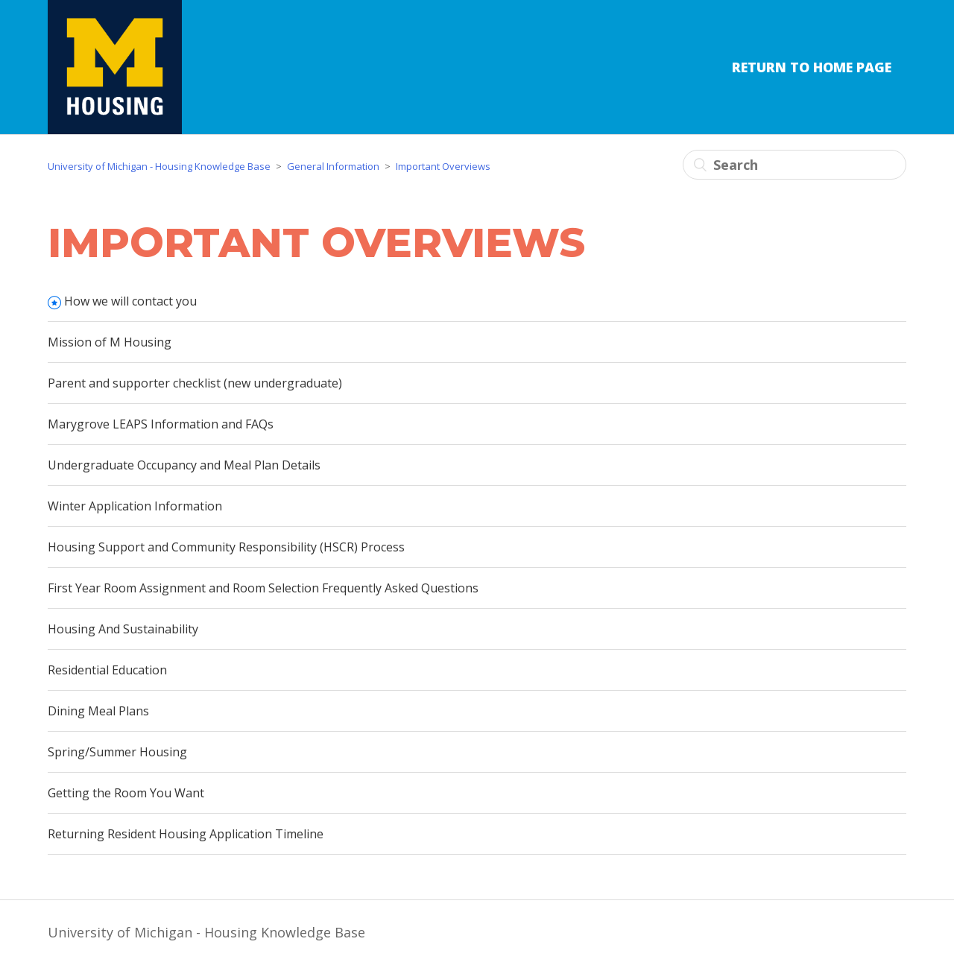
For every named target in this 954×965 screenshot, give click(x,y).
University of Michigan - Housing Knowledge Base (159, 166)
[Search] (794, 165)
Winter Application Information (135, 506)
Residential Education (107, 670)
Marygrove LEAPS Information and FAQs (161, 424)
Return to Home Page (811, 67)
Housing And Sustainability (123, 629)
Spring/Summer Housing (117, 752)
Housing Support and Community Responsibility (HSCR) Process (226, 547)
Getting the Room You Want (126, 793)
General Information (333, 166)
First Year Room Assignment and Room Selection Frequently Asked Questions (263, 588)
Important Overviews (443, 166)
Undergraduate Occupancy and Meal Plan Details (184, 465)
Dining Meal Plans (98, 711)
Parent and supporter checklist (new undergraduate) (195, 383)
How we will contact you (130, 301)
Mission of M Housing (109, 342)
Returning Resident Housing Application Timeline (185, 834)
